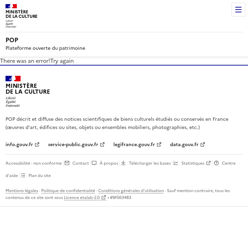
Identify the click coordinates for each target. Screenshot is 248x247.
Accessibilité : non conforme (33, 163)
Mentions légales (21, 191)
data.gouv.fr (184, 144)
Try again (62, 61)
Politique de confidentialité (68, 191)
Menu (238, 9)
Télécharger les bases (150, 163)
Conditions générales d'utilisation (131, 191)
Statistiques (192, 163)
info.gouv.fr (19, 144)
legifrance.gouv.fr (134, 144)
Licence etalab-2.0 (82, 198)
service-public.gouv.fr (73, 144)
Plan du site (40, 176)
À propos (109, 163)
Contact (80, 163)
